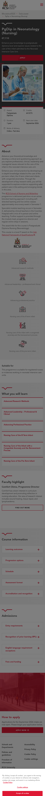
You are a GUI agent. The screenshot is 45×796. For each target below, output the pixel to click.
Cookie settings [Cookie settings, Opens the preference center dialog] (22, 790)
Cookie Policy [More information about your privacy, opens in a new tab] (7, 785)
